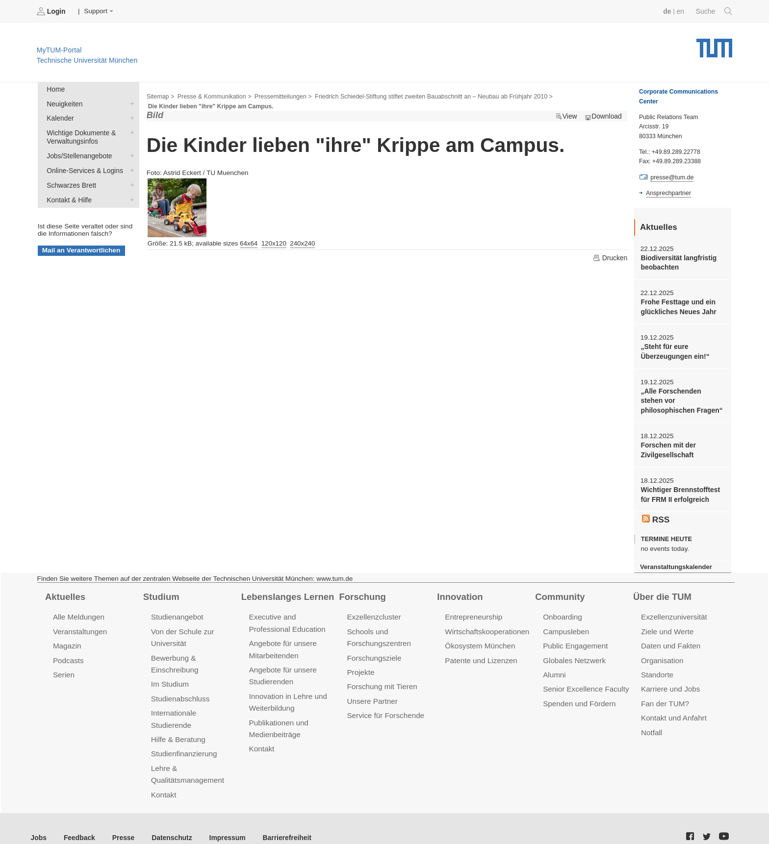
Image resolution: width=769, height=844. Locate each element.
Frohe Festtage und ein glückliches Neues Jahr (678, 306)
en (681, 11)
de (668, 11)
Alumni (554, 670)
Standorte (657, 670)
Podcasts (68, 656)
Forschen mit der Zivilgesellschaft (667, 448)
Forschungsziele (373, 653)
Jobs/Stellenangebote (130, 154)
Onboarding (562, 613)
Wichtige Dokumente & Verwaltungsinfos (130, 131)
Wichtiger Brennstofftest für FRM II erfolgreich (679, 492)
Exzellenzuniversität (673, 613)
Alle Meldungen (78, 613)
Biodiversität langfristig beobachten (678, 261)
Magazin (67, 642)
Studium (161, 593)
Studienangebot (177, 613)
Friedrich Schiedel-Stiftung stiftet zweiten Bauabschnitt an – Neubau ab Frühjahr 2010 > (428, 96)
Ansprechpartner (668, 192)
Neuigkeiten (130, 103)
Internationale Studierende (194, 708)
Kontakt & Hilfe (130, 197)
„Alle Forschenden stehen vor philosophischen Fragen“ (682, 399)
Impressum (224, 818)
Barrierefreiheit (282, 818)
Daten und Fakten (670, 642)
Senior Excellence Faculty (585, 684)
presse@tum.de (671, 177)
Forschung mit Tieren (381, 682)
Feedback (78, 818)
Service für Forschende (385, 710)
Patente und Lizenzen (480, 656)
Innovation (459, 593)
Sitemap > (160, 96)
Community (559, 593)
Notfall (651, 727)
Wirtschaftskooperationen (486, 627)
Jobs (39, 818)
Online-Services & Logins (130, 168)
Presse (122, 818)
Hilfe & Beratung (178, 722)
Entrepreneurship (473, 613)
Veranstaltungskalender (675, 563)
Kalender (130, 117)
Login (52, 11)
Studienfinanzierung (183, 736)
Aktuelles (64, 593)
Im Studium (169, 679)
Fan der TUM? (664, 699)
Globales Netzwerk (574, 656)
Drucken (610, 257)
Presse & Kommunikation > (213, 96)
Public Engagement (575, 642)
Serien (63, 670)
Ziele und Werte (666, 627)
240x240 (302, 242)
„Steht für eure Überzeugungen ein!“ (674, 350)
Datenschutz (169, 818)
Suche (714, 11)
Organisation (662, 656)
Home (55, 89)
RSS (655, 516)
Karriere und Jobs (670, 684)
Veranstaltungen (79, 627)
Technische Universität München (714, 44)
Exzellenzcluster (373, 613)
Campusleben (565, 627)
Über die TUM (662, 593)
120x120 (273, 242)
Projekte (360, 668)
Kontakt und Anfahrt (673, 713)
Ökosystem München (479, 642)
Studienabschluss (179, 694)
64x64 (248, 242)
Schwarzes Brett (130, 182)
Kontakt (163, 776)
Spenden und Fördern (579, 699)
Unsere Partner (371, 696)
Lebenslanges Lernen (287, 593)
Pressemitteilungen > (281, 96)
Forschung (361, 593)
